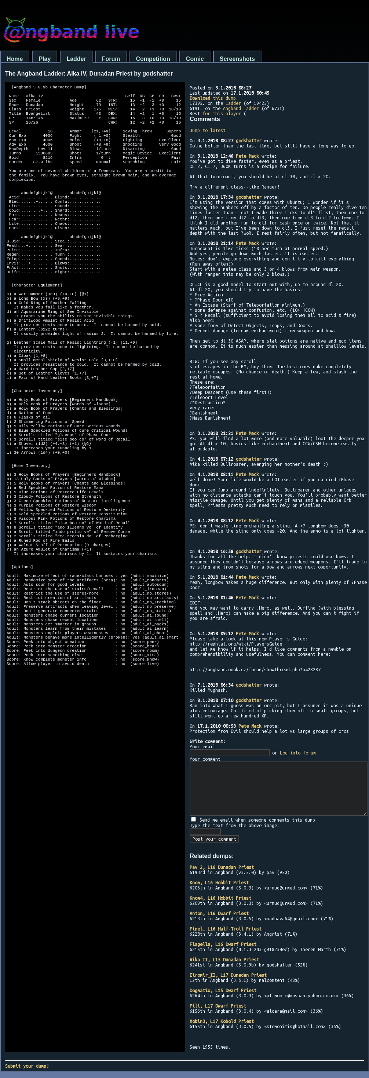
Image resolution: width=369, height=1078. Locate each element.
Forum (111, 59)
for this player (221, 113)
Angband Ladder (241, 108)
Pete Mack (247, 155)
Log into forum (298, 752)
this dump (213, 98)
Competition (153, 59)
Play (45, 59)
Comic (195, 59)
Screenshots (237, 59)
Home (15, 59)
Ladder (76, 59)
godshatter (249, 140)
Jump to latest (208, 130)
